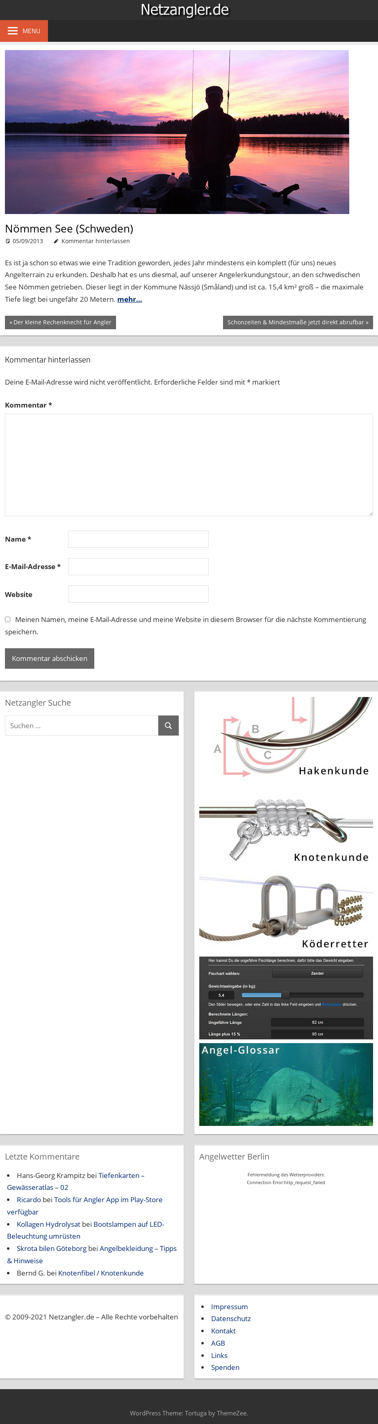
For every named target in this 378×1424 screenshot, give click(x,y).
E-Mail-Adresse (33, 566)
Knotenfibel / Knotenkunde (101, 1273)
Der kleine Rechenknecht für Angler (62, 323)
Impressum (229, 1306)
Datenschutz (231, 1318)
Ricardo (29, 1199)
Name (18, 539)
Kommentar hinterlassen (95, 241)
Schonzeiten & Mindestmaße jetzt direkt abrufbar (295, 323)
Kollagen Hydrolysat (48, 1224)
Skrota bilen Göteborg (52, 1248)
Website (18, 594)
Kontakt (223, 1330)
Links (219, 1355)
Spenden (225, 1367)
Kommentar (28, 405)
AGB (218, 1343)
